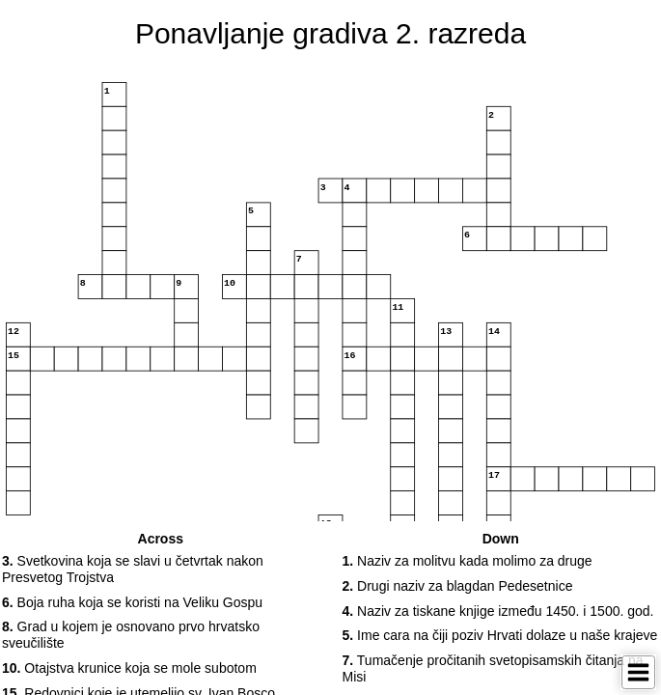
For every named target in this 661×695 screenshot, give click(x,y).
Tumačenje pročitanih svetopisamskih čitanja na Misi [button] (493, 668)
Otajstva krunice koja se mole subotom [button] (129, 668)
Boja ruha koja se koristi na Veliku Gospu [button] (132, 602)
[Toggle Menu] (638, 672)
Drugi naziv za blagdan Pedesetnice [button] (458, 586)
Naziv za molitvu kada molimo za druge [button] (467, 561)
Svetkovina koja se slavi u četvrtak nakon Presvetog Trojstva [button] (132, 569)
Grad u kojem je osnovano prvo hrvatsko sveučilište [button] (131, 635)
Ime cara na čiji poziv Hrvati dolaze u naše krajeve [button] (500, 635)
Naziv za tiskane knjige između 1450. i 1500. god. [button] (498, 611)
